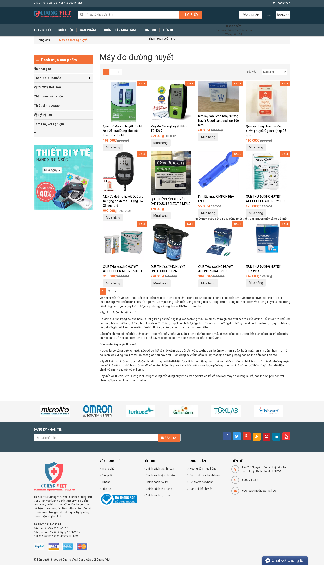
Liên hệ (106, 488)
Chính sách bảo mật (158, 495)
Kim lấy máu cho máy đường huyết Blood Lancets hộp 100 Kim (218, 120)
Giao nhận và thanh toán (205, 475)
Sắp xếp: (252, 71)
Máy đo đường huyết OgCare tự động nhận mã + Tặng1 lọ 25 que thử (123, 201)
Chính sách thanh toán (160, 468)
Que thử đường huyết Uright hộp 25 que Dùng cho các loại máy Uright (122, 130)
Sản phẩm (108, 475)
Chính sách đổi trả (157, 482)
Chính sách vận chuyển (160, 475)
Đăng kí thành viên (201, 488)
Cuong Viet (103, 559)
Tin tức (106, 482)
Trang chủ (108, 468)
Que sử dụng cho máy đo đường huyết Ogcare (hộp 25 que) (266, 130)
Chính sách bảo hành (159, 488)
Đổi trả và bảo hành (202, 482)
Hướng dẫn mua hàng (203, 468)
